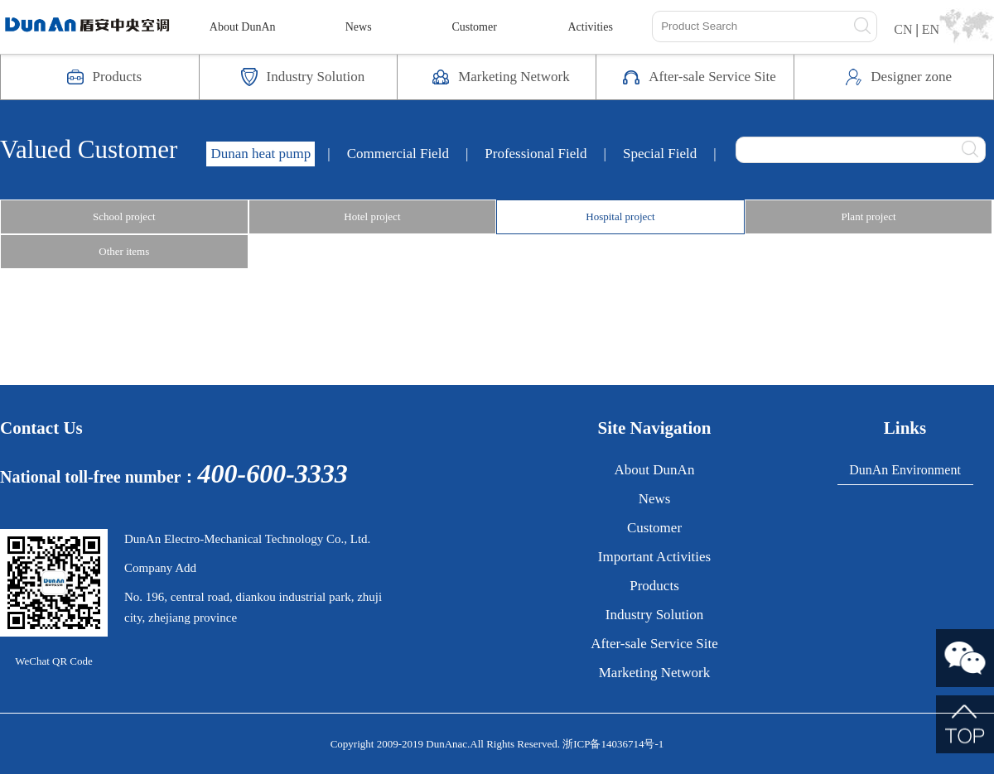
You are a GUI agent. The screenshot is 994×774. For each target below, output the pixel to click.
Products (654, 586)
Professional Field (535, 153)
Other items (124, 251)
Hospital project (620, 216)
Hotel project (372, 216)
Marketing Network (655, 672)
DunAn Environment (905, 470)
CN (903, 29)
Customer (473, 27)
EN (930, 29)
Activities (589, 27)
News (358, 27)
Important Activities (654, 557)
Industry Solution (655, 615)
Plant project (869, 216)
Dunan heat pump (260, 153)
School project (124, 216)
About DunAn (243, 27)
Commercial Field (398, 153)
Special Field (660, 153)
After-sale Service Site (654, 643)
